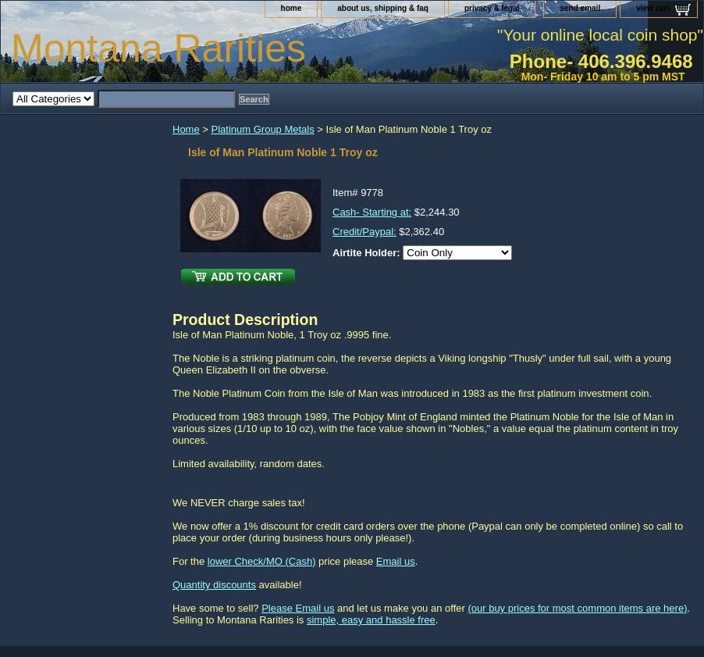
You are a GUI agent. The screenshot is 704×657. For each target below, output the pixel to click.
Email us (395, 561)
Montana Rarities (158, 48)
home (291, 8)
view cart (653, 8)
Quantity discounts (214, 585)
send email (580, 8)
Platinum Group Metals (263, 129)
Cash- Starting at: (371, 212)
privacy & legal (492, 8)
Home (186, 129)
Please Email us (297, 608)
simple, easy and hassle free (371, 620)
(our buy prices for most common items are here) (577, 608)
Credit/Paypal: (364, 231)
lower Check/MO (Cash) (262, 561)
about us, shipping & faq (382, 8)
